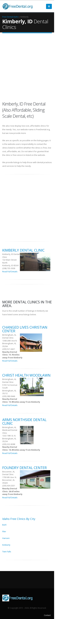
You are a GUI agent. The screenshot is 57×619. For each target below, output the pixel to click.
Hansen (6, 538)
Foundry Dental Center (24, 467)
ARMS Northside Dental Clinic (24, 421)
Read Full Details (9, 271)
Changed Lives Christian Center (24, 329)
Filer (4, 531)
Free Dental (7, 16)
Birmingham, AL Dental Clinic (9, 336)
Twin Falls (6, 551)
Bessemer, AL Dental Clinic (8, 473)
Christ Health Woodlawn (26, 375)
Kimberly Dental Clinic (23, 250)
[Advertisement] (28, 66)
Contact (47, 615)
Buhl (4, 524)
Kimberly (6, 544)
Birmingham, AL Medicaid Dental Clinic (9, 430)
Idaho (16, 16)
